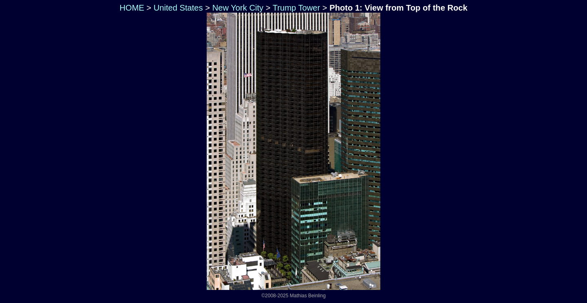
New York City (237, 7)
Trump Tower (296, 7)
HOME (130, 7)
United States (178, 7)
